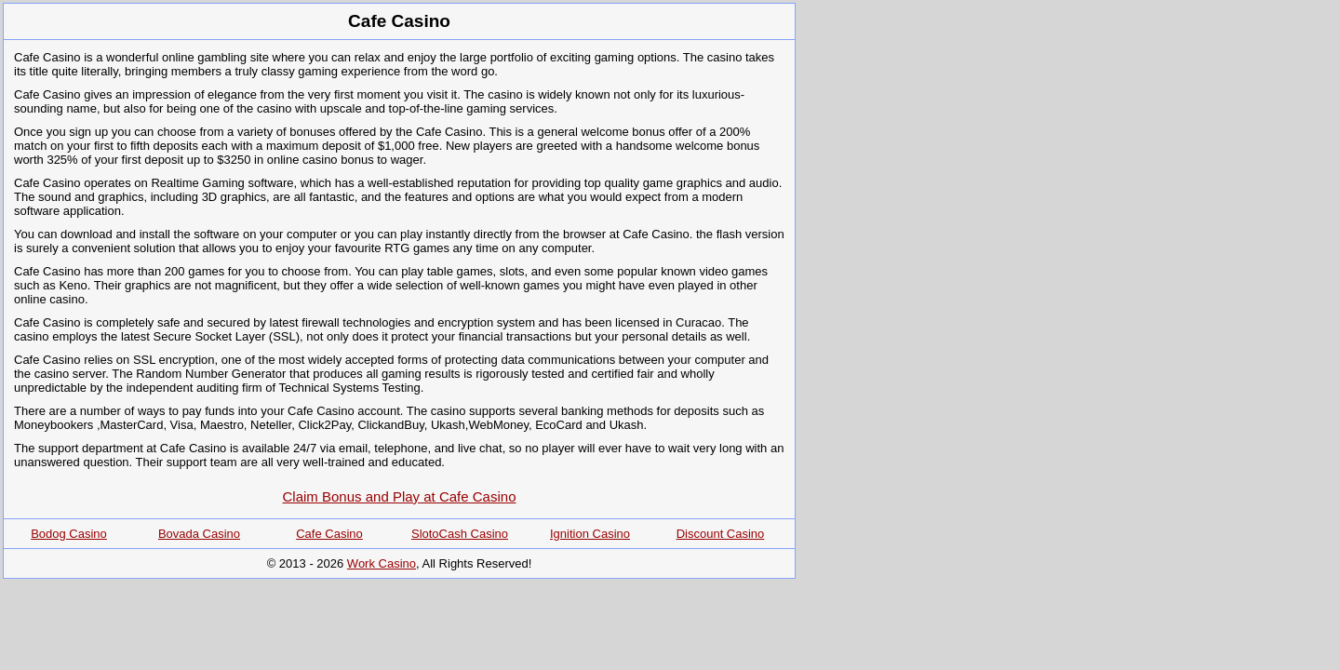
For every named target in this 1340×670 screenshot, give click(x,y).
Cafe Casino (329, 534)
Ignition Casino (590, 534)
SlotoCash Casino (459, 534)
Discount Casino (721, 534)
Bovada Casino (199, 534)
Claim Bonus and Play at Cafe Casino (399, 496)
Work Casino (381, 563)
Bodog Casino (69, 534)
